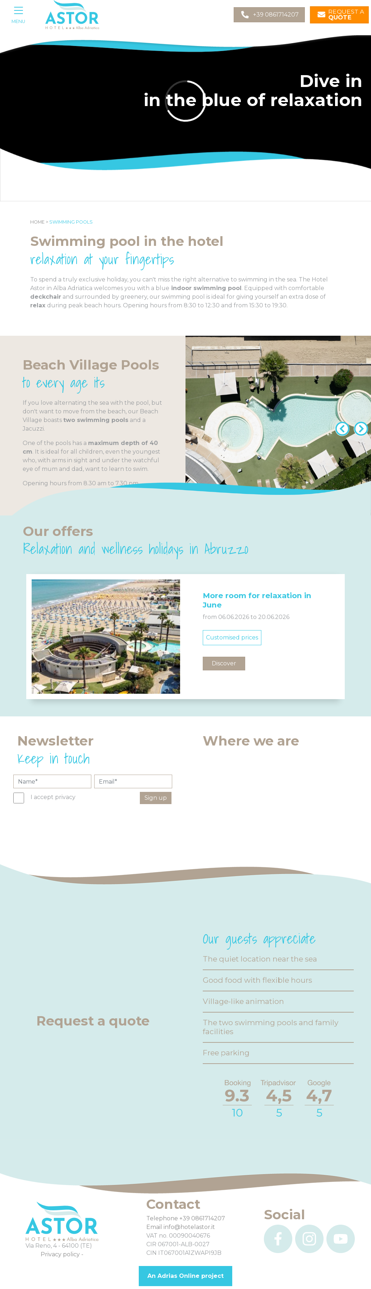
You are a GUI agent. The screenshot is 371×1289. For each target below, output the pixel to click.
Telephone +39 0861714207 (185, 1218)
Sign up (156, 797)
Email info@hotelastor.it (180, 1227)
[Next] (359, 426)
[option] (185, 636)
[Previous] (341, 426)
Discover (224, 663)
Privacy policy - (62, 1254)
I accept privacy (53, 797)
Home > (39, 222)
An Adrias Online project (185, 1275)
